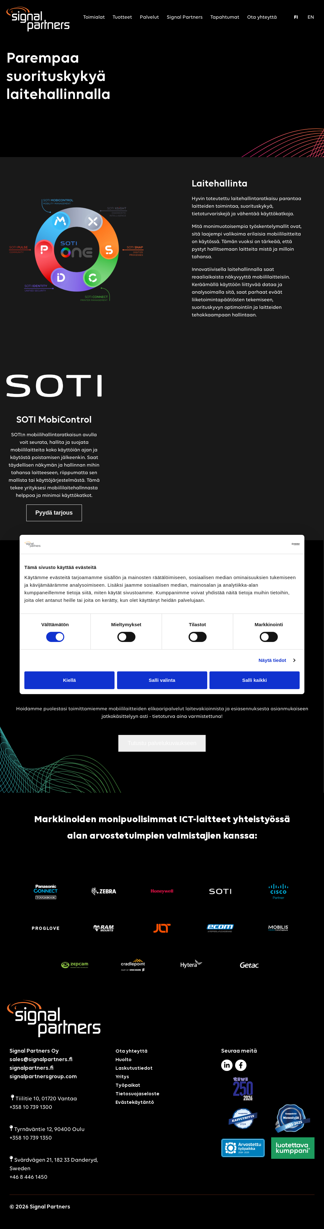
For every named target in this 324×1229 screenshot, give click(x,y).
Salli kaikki (254, 680)
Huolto (123, 1059)
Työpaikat (127, 1085)
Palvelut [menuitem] (149, 17)
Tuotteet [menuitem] (122, 17)
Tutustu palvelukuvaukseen (162, 743)
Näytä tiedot (272, 660)
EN (311, 17)
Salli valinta (162, 680)
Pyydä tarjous (54, 513)
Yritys (122, 1076)
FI (296, 17)
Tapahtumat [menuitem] (224, 17)
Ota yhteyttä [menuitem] (262, 17)
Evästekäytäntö (134, 1102)
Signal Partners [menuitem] (184, 17)
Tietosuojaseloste (137, 1094)
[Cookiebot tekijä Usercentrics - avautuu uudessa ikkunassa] (272, 544)
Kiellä (69, 680)
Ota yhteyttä (131, 1051)
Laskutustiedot (134, 1068)
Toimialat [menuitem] (94, 17)
